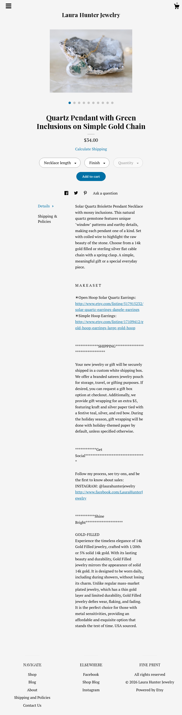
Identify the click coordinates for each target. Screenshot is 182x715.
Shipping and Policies (32, 697)
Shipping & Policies (47, 219)
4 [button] (84, 103)
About (32, 689)
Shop (32, 674)
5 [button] (88, 103)
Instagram (91, 689)
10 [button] (112, 103)
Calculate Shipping (91, 149)
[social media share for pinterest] (85, 193)
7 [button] (98, 103)
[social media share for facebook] (66, 193)
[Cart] (176, 7)
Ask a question (105, 193)
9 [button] (107, 103)
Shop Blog (91, 682)
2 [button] (74, 103)
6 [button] (93, 103)
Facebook (91, 674)
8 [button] (103, 103)
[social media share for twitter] (76, 193)
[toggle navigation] (8, 6)
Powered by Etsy (150, 689)
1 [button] (69, 103)
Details (46, 206)
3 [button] (79, 103)
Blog (32, 682)
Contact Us (32, 705)
